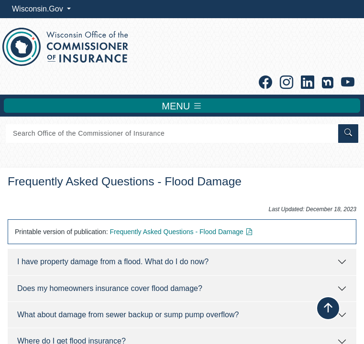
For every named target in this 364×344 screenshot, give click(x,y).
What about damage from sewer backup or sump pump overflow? (128, 315)
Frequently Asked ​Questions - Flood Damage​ (182, 232)
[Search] (171, 133)
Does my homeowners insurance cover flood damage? (109, 288)
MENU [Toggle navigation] (182, 105)
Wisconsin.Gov (38, 9)
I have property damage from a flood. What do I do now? (113, 262)
